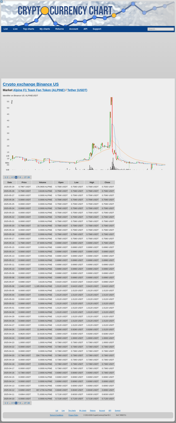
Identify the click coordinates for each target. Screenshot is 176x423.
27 (25, 177)
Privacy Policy (73, 415)
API (85, 29)
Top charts (28, 29)
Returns (59, 29)
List (6, 29)
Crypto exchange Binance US (31, 84)
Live (15, 29)
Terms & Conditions (56, 415)
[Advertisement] (88, 55)
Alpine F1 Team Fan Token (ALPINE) (39, 90)
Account (73, 29)
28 (28, 177)
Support (97, 29)
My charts (45, 29)
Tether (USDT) (77, 90)
